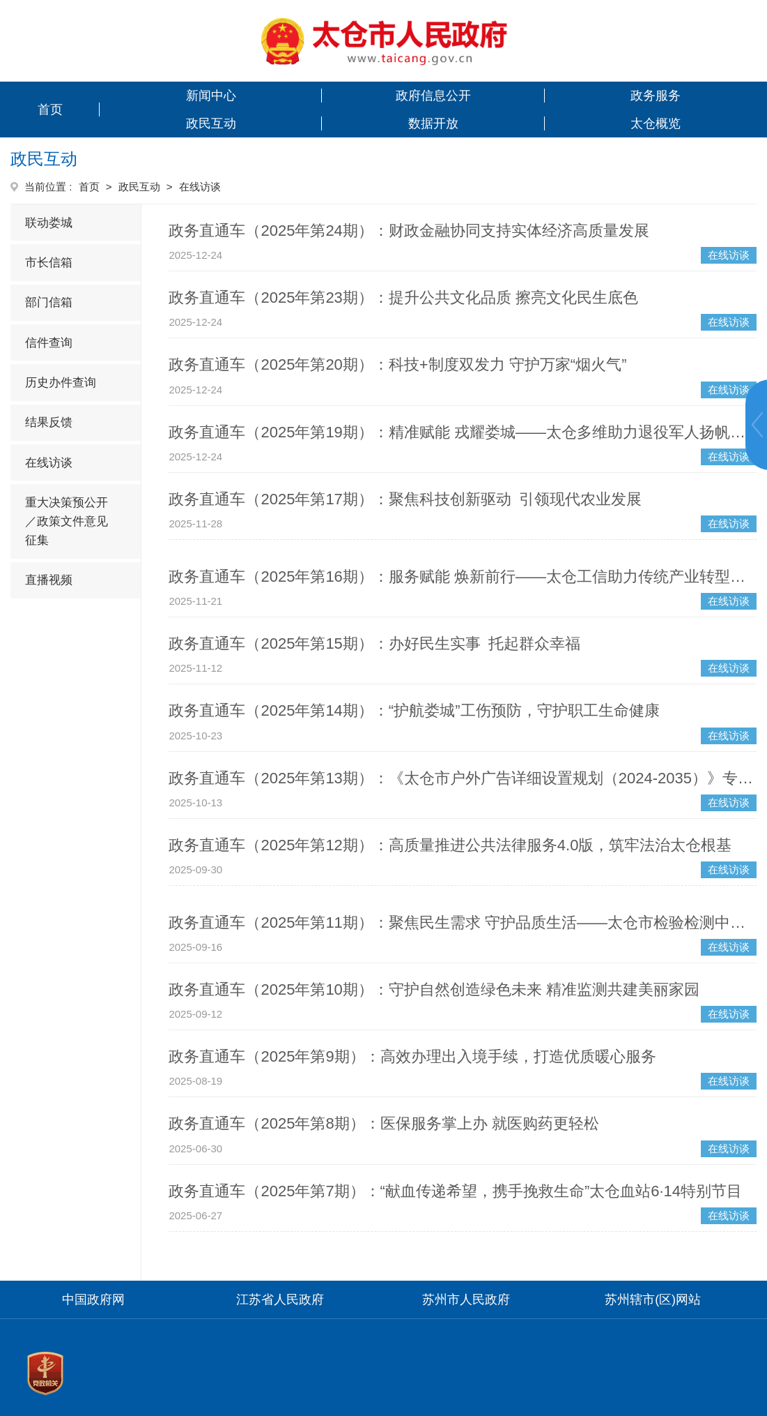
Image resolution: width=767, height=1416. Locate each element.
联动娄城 (48, 222)
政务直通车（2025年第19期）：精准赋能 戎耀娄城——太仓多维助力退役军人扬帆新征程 (463, 432)
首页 (50, 109)
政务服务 (655, 96)
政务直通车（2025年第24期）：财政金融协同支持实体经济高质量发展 (409, 230)
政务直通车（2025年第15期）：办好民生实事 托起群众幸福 (374, 643)
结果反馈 (48, 422)
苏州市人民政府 (466, 1299)
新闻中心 (211, 96)
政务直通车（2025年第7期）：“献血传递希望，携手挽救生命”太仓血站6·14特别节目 (455, 1191)
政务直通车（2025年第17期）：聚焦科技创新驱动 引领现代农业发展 (405, 499)
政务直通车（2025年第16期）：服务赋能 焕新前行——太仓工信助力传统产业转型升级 (463, 576)
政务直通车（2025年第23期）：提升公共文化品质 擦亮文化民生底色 (403, 297)
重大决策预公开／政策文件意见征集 (66, 521)
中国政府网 (93, 1299)
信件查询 (48, 342)
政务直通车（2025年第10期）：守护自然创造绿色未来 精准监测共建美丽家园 (434, 989)
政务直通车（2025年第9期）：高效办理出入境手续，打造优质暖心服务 (412, 1056)
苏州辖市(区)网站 (653, 1299)
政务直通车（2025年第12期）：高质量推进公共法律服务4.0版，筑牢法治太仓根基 (450, 845)
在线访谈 (48, 462)
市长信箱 (48, 262)
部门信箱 (48, 302)
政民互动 (211, 123)
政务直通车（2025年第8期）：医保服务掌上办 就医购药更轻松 (383, 1123)
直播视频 (48, 580)
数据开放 (433, 123)
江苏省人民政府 (280, 1299)
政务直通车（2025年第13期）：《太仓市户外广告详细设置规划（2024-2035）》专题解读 (463, 778)
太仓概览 (655, 123)
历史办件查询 (60, 382)
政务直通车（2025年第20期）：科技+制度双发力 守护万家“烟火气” (397, 364)
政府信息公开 (433, 96)
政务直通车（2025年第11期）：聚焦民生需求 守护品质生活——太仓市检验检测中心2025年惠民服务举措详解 (463, 922)
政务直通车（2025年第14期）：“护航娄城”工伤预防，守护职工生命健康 (414, 710)
